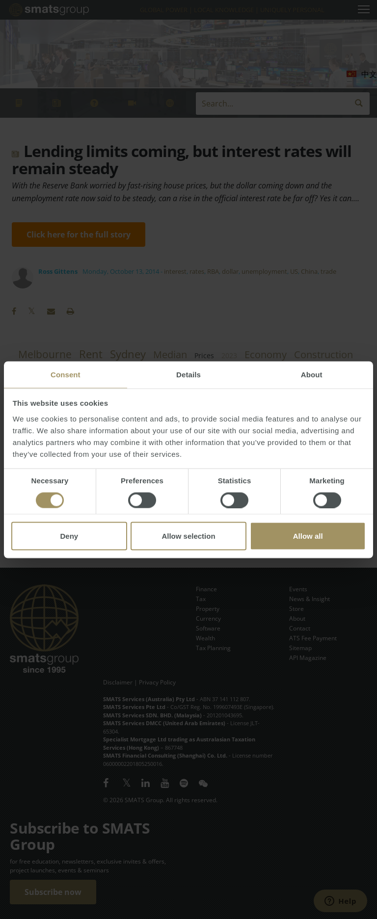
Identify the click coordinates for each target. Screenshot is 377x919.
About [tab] (312, 374)
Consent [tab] (66, 374)
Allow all (308, 535)
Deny (69, 535)
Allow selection (188, 535)
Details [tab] (188, 374)
